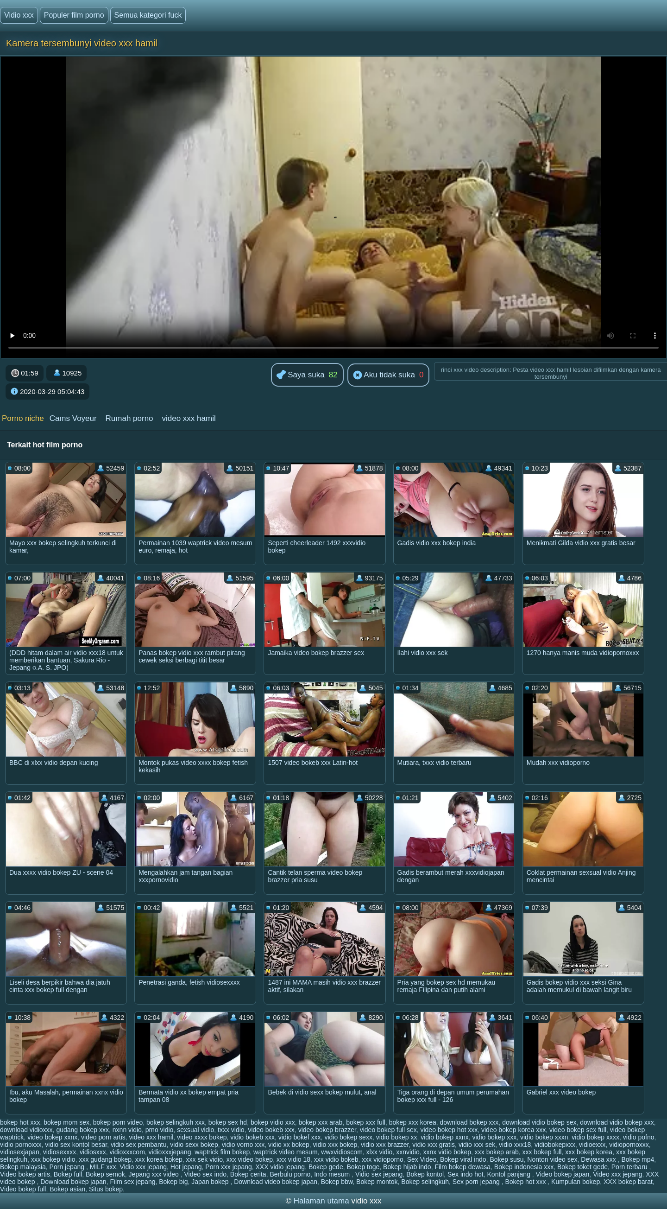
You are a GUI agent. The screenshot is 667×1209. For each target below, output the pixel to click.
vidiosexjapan (19, 1152)
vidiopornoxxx (629, 1144)
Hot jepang (186, 1167)
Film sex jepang (132, 1181)
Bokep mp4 (637, 1159)
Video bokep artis (25, 1174)
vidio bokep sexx (348, 1137)
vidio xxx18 (515, 1144)
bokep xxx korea (412, 1122)
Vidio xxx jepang (143, 1167)
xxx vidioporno (382, 1159)
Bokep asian (67, 1189)
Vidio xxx (19, 15)
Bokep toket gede (582, 1167)
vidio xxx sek (477, 1144)
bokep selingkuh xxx (175, 1122)
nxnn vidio (127, 1129)
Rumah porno (129, 418)
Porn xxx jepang (228, 1167)
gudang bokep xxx (82, 1129)
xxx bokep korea (588, 1152)
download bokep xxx (469, 1122)
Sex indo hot (465, 1174)
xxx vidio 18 (293, 1159)
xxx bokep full (542, 1152)
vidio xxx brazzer (385, 1144)
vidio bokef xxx (299, 1137)
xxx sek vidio (204, 1159)
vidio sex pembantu (139, 1144)
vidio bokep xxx (494, 1137)
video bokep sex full (577, 1129)
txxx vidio (231, 1129)
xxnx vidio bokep (447, 1152)
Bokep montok (377, 1181)
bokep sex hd (227, 1122)
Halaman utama (321, 1200)
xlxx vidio (379, 1152)
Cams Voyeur (73, 418)
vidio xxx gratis (433, 1144)
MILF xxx (103, 1167)
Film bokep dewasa (462, 1167)
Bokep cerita (248, 1174)
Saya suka (301, 375)
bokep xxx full (365, 1122)
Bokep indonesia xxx (524, 1167)
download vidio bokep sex (539, 1122)
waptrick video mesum (285, 1152)
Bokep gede (325, 1167)
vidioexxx (592, 1144)
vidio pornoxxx (21, 1144)
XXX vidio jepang (280, 1167)
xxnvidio (408, 1152)
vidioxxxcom (127, 1152)
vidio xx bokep (288, 1144)
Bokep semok (105, 1174)
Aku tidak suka (384, 375)
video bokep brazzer (327, 1129)
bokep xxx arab (320, 1122)
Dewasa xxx (599, 1159)
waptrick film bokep (222, 1152)
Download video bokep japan (275, 1181)
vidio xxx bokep (335, 1144)
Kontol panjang (509, 1174)
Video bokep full (23, 1189)
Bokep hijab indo (407, 1167)
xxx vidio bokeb (336, 1159)
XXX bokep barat (628, 1181)
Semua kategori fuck (148, 15)
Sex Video (422, 1159)
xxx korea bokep (158, 1159)
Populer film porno (74, 15)
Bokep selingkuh (425, 1181)
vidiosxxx (93, 1152)
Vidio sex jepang (379, 1174)
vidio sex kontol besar (76, 1144)
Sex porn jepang (477, 1181)
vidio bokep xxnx (445, 1137)
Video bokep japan (563, 1174)
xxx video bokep (250, 1159)
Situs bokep (106, 1189)
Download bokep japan (73, 1181)
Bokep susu (506, 1159)
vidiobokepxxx (555, 1144)
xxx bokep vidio (53, 1159)
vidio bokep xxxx (595, 1137)
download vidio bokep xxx (617, 1122)
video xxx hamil (188, 418)
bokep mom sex (66, 1122)
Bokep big (173, 1181)
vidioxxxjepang (170, 1152)
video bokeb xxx (271, 1129)
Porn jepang (68, 1167)
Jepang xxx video (155, 1174)
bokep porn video (118, 1122)
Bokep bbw (337, 1181)
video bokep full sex (388, 1129)
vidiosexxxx (59, 1152)
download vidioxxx (26, 1129)
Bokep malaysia (23, 1167)
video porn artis (103, 1137)
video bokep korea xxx (513, 1129)
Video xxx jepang (617, 1174)
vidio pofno (638, 1137)
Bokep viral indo (463, 1159)
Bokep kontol (425, 1174)
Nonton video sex (552, 1159)
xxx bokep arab (497, 1152)
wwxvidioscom (341, 1152)
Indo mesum (333, 1174)
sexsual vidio (195, 1129)
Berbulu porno (290, 1174)
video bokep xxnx (52, 1137)
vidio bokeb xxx (252, 1137)
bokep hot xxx (20, 1122)
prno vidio (159, 1129)
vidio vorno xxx (243, 1144)
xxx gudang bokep (105, 1159)
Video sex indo (205, 1174)
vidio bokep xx (396, 1137)
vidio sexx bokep (194, 1144)
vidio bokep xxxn (544, 1137)
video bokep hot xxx (449, 1129)
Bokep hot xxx (526, 1181)
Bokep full (68, 1174)
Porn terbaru (630, 1167)
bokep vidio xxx (273, 1122)
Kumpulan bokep (575, 1181)
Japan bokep (210, 1181)
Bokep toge (362, 1167)
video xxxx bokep (202, 1137)
